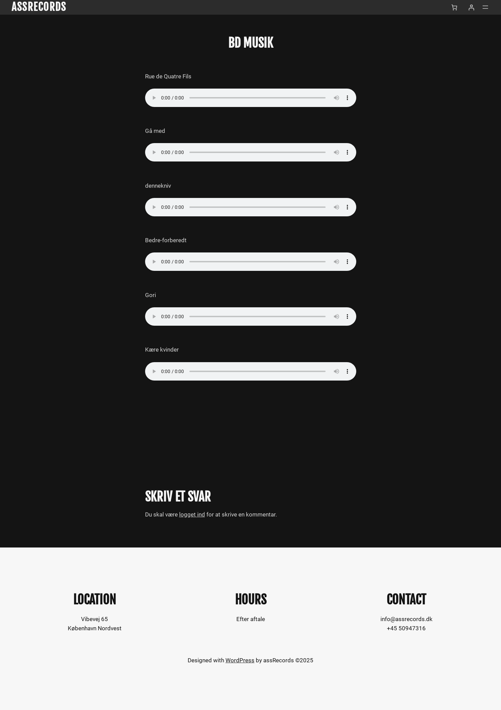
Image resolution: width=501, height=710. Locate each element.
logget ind (192, 514)
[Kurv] (454, 7)
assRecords (39, 7)
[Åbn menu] (485, 7)
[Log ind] (471, 7)
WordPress (239, 660)
